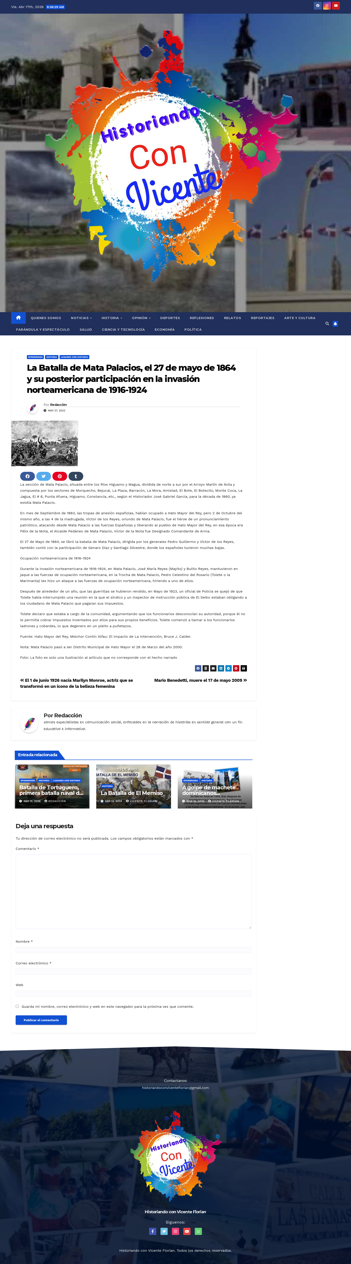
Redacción (58, 405)
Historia (111, 318)
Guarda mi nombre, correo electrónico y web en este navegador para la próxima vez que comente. (107, 1006)
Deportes (170, 318)
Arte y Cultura (299, 318)
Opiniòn (140, 318)
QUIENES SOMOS (46, 318)
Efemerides (35, 357)
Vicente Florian (141, 801)
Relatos (232, 318)
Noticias (80, 318)
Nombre (24, 941)
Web (19, 985)
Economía (165, 330)
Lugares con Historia (74, 357)
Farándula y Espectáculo (43, 330)
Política (193, 330)
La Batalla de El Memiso (132, 793)
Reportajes (262, 318)
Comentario (27, 849)
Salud (86, 330)
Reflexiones (202, 318)
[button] (327, 324)
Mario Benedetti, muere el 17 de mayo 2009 (200, 680)
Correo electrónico (33, 963)
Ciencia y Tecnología (123, 330)
